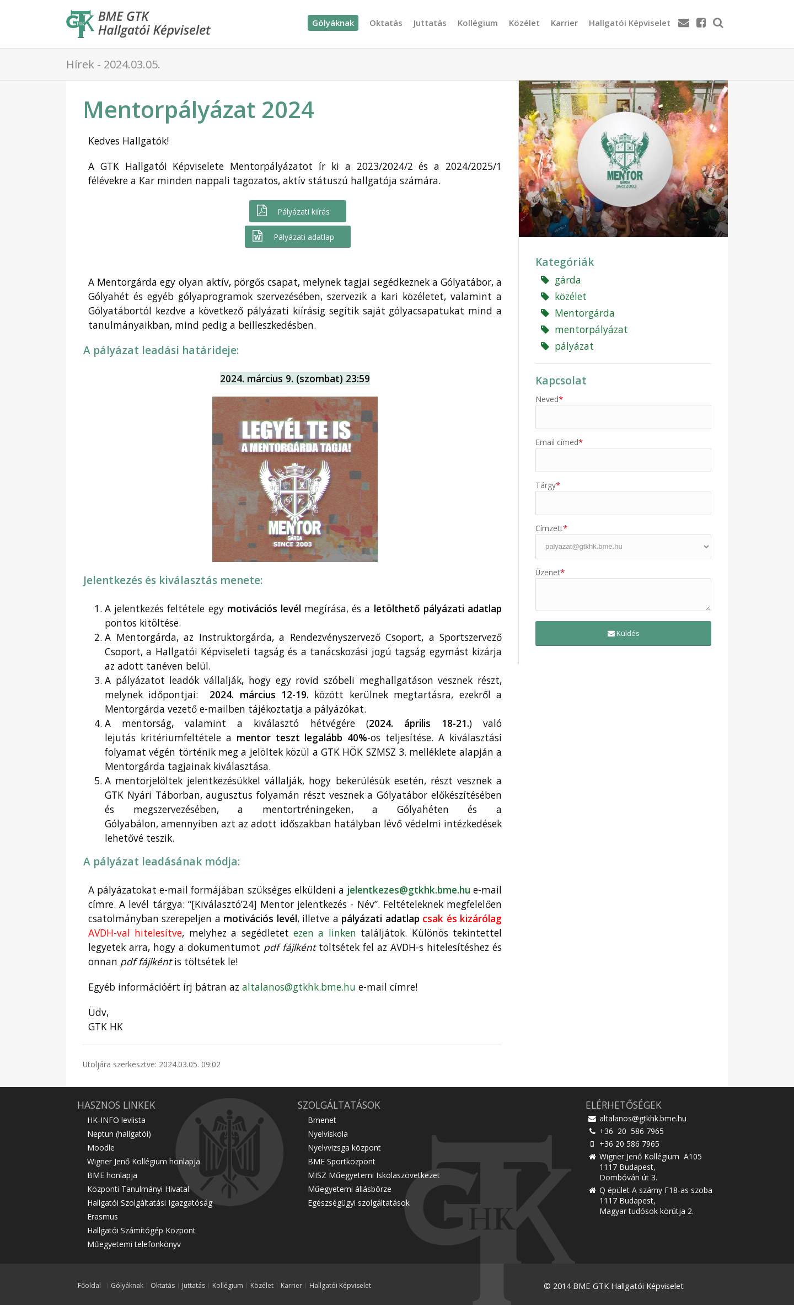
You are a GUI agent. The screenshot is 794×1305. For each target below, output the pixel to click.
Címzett (551, 528)
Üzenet (550, 572)
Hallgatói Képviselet (629, 22)
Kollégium (478, 22)
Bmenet (322, 1120)
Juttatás (430, 22)
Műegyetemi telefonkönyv (134, 1244)
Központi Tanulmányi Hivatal (138, 1189)
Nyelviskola (328, 1133)
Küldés (624, 633)
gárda (561, 279)
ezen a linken (324, 932)
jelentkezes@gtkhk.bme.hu (408, 889)
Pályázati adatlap (292, 236)
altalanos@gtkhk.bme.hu (299, 986)
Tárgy (547, 485)
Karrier (564, 22)
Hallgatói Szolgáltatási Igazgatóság (149, 1202)
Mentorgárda (578, 312)
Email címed (559, 442)
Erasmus (102, 1216)
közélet (564, 296)
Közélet (524, 22)
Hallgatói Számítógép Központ (141, 1230)
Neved (549, 399)
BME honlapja (112, 1175)
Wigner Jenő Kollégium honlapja (143, 1161)
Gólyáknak (127, 1285)
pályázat (567, 345)
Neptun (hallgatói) (119, 1133)
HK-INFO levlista (116, 1120)
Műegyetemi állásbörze (349, 1189)
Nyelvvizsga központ (344, 1147)
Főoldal (89, 1285)
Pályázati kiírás (292, 211)
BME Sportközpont (341, 1161)
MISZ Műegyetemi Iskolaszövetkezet (374, 1175)
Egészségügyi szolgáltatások (359, 1202)
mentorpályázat (584, 329)
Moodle (101, 1147)
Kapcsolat (561, 380)
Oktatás (386, 22)
